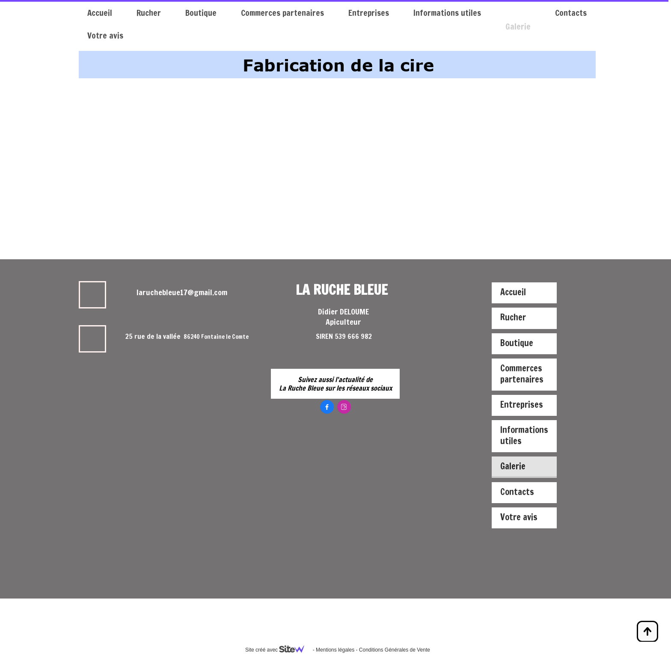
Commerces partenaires (282, 12)
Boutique (201, 12)
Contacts (571, 12)
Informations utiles (447, 12)
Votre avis (105, 35)
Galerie (518, 12)
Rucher (149, 12)
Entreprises (368, 12)
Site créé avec (278, 650)
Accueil (99, 12)
